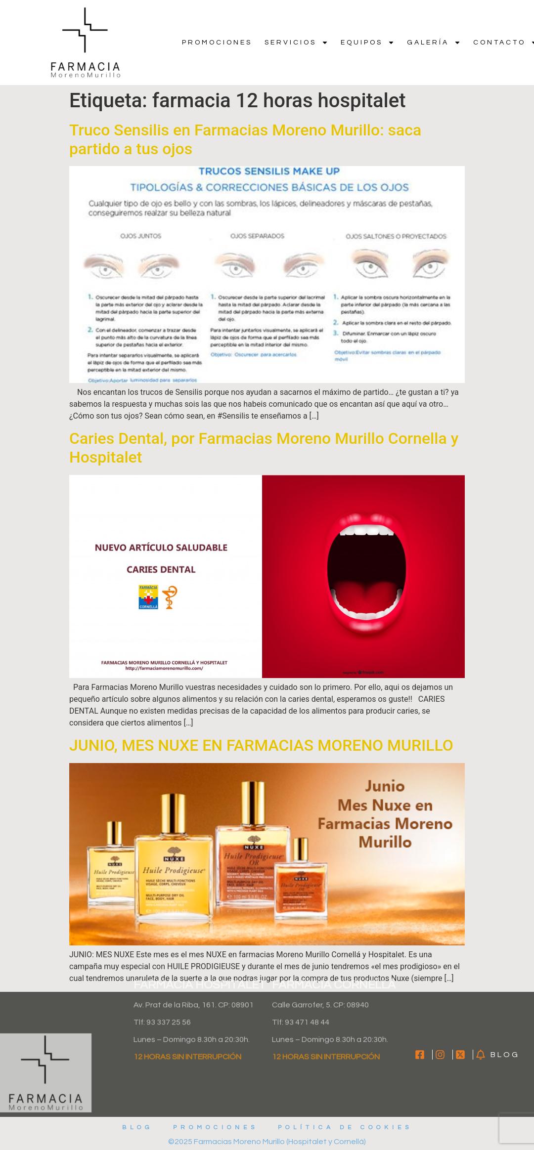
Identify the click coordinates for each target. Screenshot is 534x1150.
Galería (434, 42)
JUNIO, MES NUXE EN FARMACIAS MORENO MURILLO (261, 745)
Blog (137, 1127)
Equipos (368, 42)
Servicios (296, 42)
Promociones (217, 42)
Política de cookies (345, 1127)
